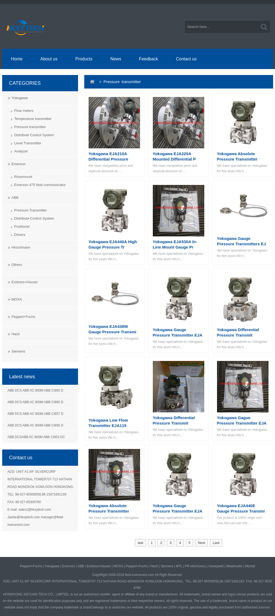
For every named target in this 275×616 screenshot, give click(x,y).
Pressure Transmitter (30, 210)
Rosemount (23, 177)
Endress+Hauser (25, 282)
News (115, 59)
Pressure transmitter (30, 127)
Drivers (19, 235)
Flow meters (24, 111)
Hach (16, 334)
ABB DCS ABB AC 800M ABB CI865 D (35, 390)
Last (216, 543)
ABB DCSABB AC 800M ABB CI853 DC (36, 437)
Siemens (18, 351)
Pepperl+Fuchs (23, 317)
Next (201, 543)
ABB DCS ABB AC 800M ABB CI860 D (35, 402)
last (140, 543)
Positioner (22, 226)
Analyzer (21, 151)
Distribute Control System (34, 135)
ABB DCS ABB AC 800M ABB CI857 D (35, 414)
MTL (179, 566)
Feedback (148, 59)
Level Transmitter (27, 143)
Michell (250, 566)
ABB (15, 197)
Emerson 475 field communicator (40, 185)
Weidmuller (234, 566)
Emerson (19, 164)
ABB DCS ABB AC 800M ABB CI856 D (35, 425)
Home (16, 59)
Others (17, 265)
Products (83, 59)
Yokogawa (20, 98)
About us (48, 59)
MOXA (17, 299)
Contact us (186, 59)
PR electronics (195, 566)
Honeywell (215, 566)
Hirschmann (21, 247)
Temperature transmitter (33, 119)
